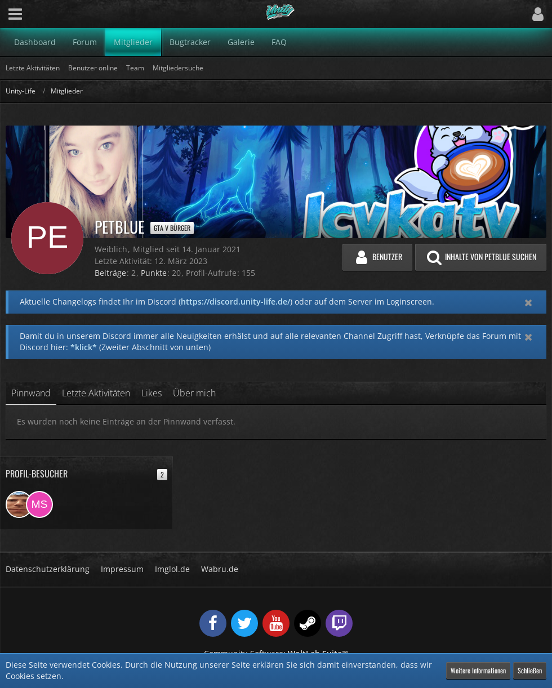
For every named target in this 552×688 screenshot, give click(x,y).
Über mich (194, 393)
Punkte (154, 272)
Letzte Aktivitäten (96, 393)
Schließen (530, 670)
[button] (15, 14)
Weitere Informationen (478, 670)
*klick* (83, 347)
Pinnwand (31, 393)
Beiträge (110, 272)
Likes (151, 393)
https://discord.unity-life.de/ (235, 301)
